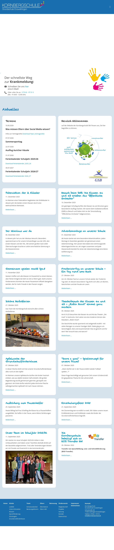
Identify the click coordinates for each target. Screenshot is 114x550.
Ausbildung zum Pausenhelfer (24, 403)
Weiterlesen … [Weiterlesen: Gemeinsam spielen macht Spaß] (11, 288)
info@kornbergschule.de (93, 516)
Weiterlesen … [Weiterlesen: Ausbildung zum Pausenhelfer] (11, 420)
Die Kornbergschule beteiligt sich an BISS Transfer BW (71, 437)
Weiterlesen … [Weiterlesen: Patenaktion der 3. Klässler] (11, 209)
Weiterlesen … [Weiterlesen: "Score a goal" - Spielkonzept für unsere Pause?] (66, 382)
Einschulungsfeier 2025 (75, 403)
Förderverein (63, 503)
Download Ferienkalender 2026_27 (18, 176)
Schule (11, 503)
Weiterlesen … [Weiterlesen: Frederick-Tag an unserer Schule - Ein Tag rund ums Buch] (66, 288)
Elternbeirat (44, 507)
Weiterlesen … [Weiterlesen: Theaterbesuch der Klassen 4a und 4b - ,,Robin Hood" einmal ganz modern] (66, 335)
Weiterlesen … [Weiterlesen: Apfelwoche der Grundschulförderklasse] (11, 390)
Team (28, 503)
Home (5, 503)
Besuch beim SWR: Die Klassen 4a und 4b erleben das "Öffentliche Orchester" (82, 196)
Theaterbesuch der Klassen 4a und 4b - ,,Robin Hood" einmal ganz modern (83, 304)
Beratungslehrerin (32, 509)
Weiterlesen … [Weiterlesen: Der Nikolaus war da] (11, 253)
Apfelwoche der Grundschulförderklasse (21, 360)
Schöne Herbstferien (18, 301)
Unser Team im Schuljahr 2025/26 (26, 433)
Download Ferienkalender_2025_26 (18, 163)
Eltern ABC (43, 509)
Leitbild (11, 507)
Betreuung (53, 503)
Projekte (61, 509)
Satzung (61, 512)
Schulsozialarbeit (32, 507)
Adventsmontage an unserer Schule (83, 231)
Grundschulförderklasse (17, 519)
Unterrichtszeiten (14, 509)
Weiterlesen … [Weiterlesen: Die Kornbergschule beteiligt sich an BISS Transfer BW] (66, 455)
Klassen (11, 512)
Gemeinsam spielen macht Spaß (25, 268)
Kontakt (61, 514)
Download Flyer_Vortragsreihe (33, 134)
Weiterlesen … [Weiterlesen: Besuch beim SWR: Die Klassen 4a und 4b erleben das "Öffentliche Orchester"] (66, 218)
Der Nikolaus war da (19, 231)
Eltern (42, 503)
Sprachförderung (14, 514)
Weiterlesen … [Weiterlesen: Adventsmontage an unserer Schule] (66, 256)
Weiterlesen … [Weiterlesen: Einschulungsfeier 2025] (66, 420)
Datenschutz (63, 516)
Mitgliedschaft (63, 507)
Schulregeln (13, 516)
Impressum (75, 503)
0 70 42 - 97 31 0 (28, 92)
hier (27, 86)
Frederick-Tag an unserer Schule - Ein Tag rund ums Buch (83, 270)
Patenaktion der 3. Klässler (23, 193)
